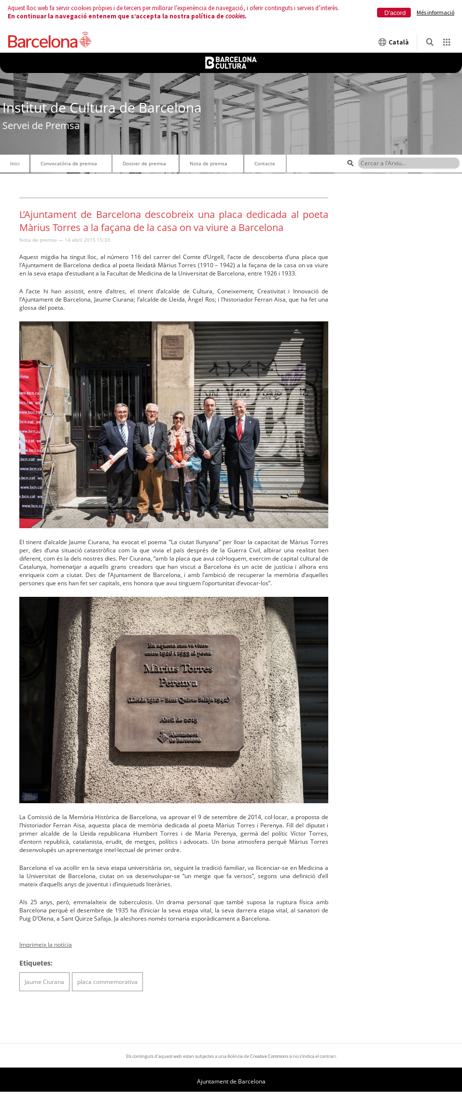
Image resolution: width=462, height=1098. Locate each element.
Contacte (264, 163)
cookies (235, 16)
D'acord (395, 12)
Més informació (435, 12)
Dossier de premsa (144, 163)
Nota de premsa (208, 163)
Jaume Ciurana (44, 982)
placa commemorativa (107, 982)
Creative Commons (269, 1056)
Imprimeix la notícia (45, 944)
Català (393, 42)
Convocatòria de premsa (69, 163)
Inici (15, 163)
